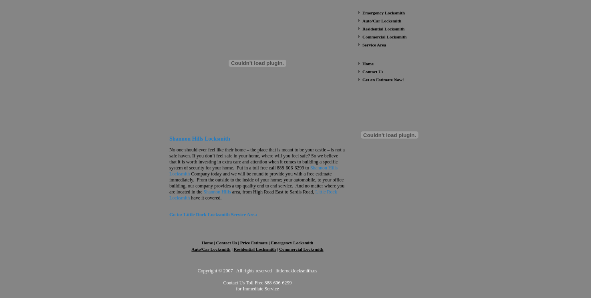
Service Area (374, 44)
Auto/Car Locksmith (210, 249)
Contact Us (372, 71)
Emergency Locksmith (383, 12)
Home (368, 63)
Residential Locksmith (255, 249)
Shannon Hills (217, 192)
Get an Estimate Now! (383, 79)
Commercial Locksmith (301, 249)
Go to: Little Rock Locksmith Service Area (213, 214)
